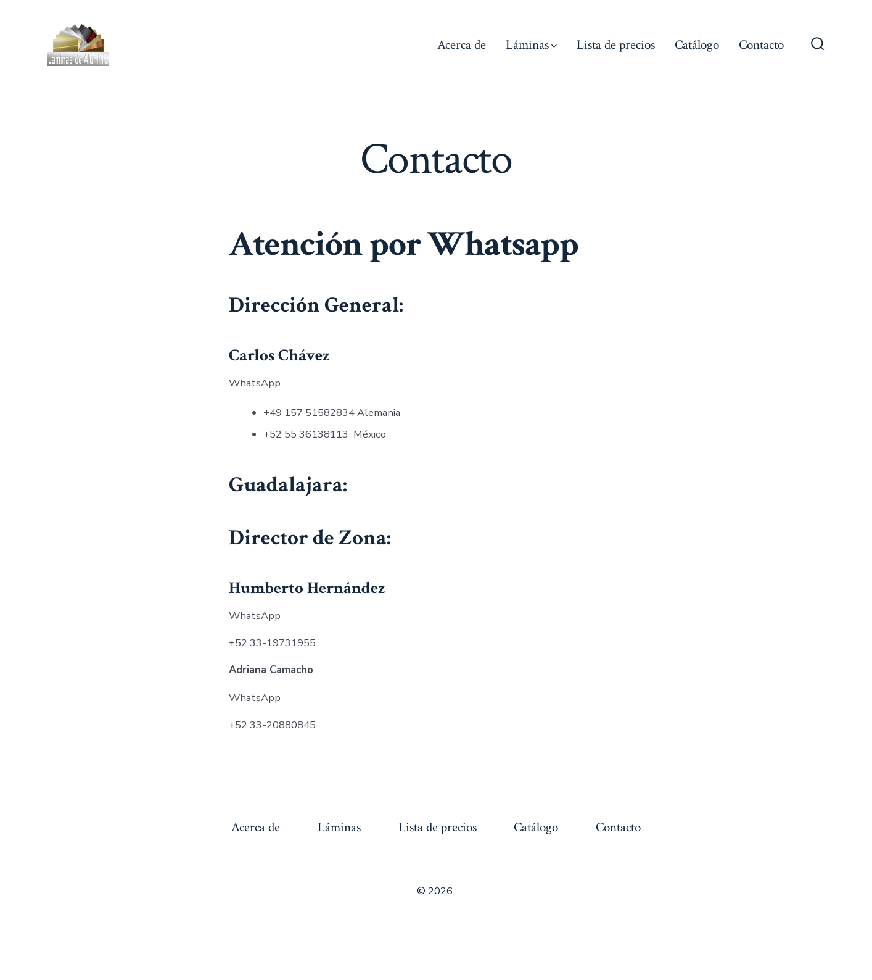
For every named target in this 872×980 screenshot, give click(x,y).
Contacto (761, 44)
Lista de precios (616, 44)
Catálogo (697, 44)
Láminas (531, 44)
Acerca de (461, 44)
